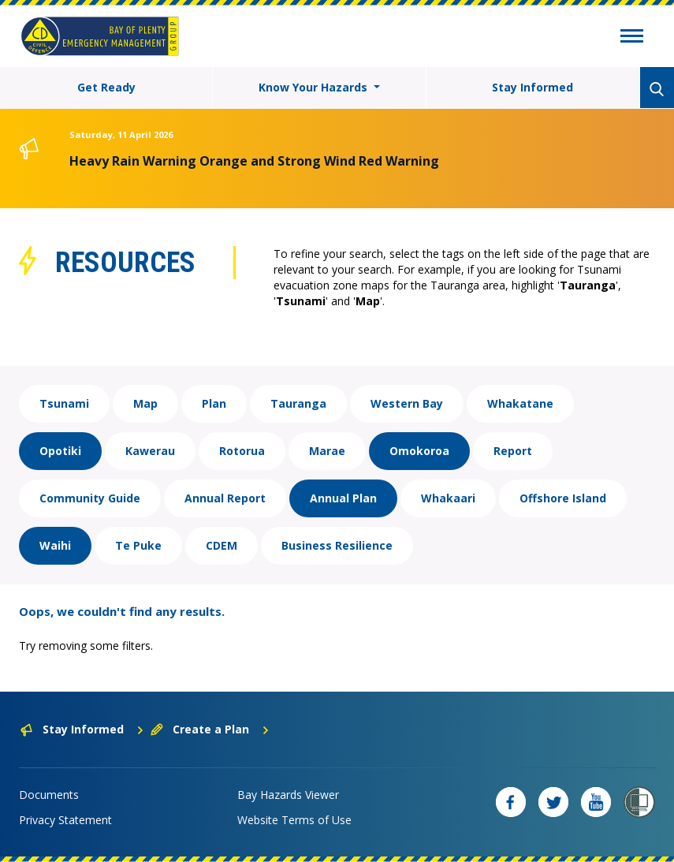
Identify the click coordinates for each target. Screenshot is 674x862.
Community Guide (89, 498)
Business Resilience (337, 545)
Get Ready (106, 87)
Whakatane (520, 403)
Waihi (55, 545)
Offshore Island (562, 498)
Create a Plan (210, 729)
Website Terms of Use (294, 819)
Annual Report (225, 498)
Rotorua (242, 450)
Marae (327, 450)
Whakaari (448, 498)
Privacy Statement (65, 819)
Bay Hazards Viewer (288, 794)
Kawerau (150, 450)
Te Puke (138, 545)
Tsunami (64, 403)
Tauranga (298, 403)
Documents (49, 794)
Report (512, 450)
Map (145, 403)
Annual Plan (343, 498)
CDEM (221, 545)
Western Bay (407, 403)
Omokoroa (419, 450)
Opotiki (60, 450)
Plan (214, 403)
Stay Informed (532, 87)
